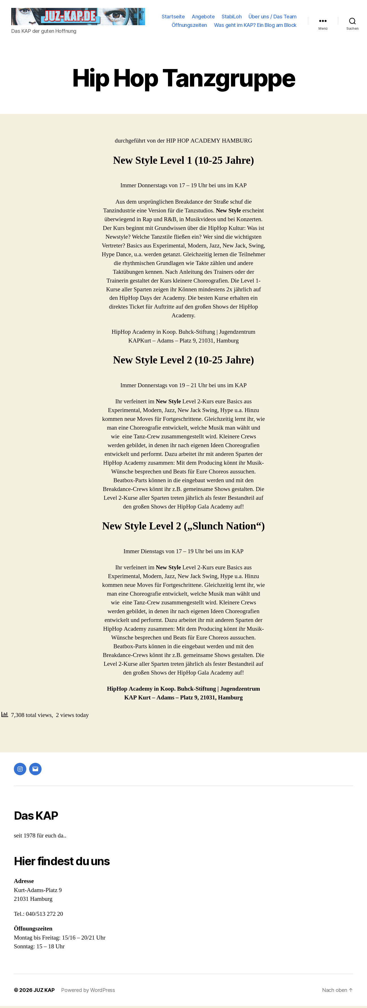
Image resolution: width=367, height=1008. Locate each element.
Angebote (258, 13)
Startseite (228, 13)
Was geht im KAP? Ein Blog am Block (255, 30)
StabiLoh (287, 13)
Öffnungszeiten (279, 22)
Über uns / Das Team (230, 22)
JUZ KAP (43, 992)
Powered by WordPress (88, 992)
